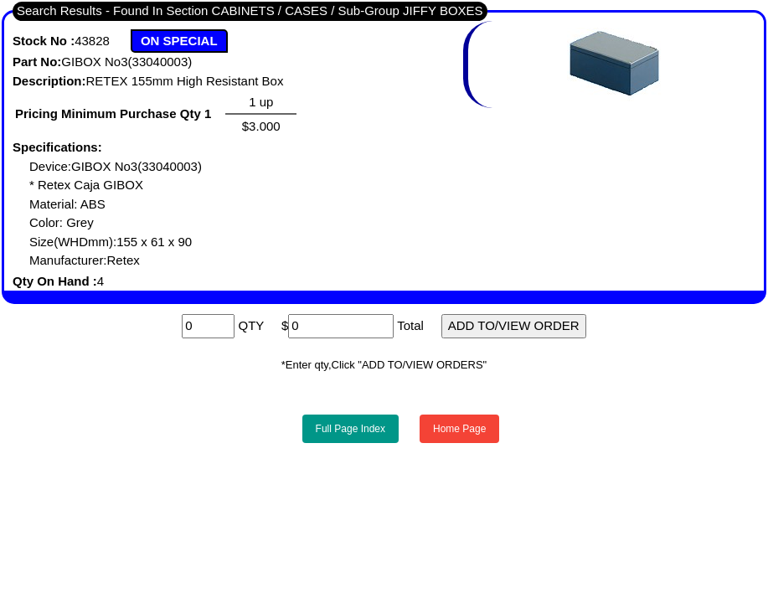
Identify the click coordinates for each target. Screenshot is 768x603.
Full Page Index (350, 429)
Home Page (459, 429)
